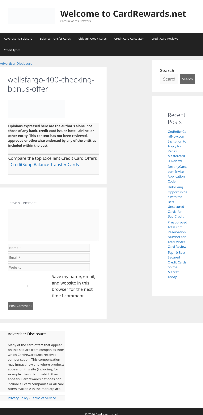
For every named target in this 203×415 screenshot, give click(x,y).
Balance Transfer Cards (55, 38)
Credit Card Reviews (164, 38)
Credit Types (12, 50)
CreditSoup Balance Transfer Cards (45, 164)
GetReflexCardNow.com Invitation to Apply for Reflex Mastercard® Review (177, 146)
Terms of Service (43, 398)
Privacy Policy (18, 398)
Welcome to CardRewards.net (123, 13)
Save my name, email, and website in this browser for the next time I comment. (73, 286)
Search (167, 70)
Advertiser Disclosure (18, 38)
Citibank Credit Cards (92, 38)
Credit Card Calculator (129, 38)
